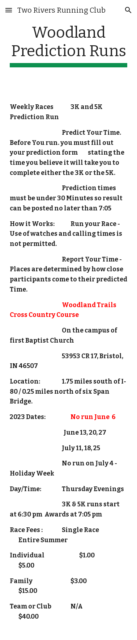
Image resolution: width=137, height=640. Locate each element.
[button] (8, 10)
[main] (68, 45)
